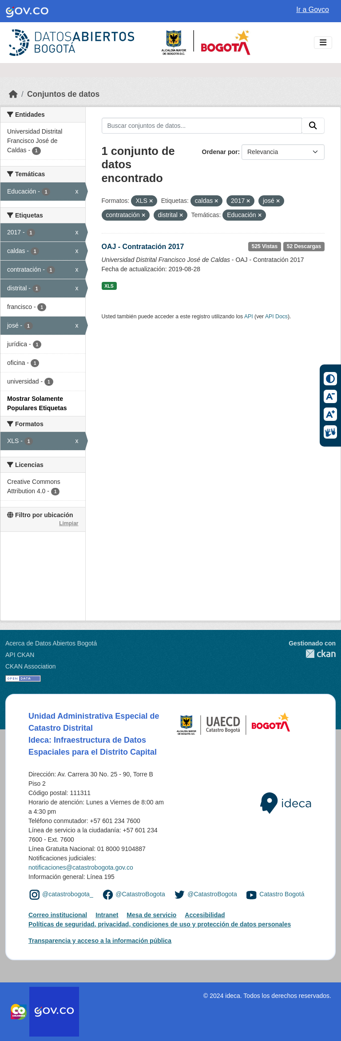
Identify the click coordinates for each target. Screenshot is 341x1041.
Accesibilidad (205, 914)
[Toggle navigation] (323, 42)
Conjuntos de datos (63, 94)
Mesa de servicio (151, 914)
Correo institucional (57, 914)
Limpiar (68, 523)
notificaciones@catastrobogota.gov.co (80, 867)
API (248, 316)
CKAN (312, 653)
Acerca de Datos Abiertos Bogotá (51, 643)
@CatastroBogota (140, 894)
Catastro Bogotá (281, 894)
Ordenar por (220, 151)
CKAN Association (30, 666)
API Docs (276, 316)
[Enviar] (313, 126)
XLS (108, 286)
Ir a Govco (312, 9)
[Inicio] (13, 94)
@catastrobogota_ (67, 894)
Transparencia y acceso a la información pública (99, 940)
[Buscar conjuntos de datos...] (202, 126)
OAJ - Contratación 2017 (143, 246)
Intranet (106, 914)
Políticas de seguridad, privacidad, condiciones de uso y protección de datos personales (159, 924)
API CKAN (19, 654)
